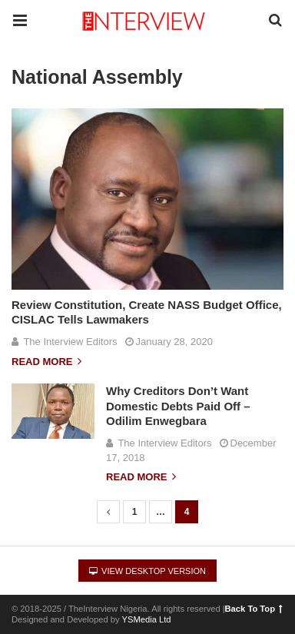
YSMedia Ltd (146, 619)
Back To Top (254, 608)
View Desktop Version (147, 571)
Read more (46, 362)
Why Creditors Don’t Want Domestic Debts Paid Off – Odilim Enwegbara (178, 405)
